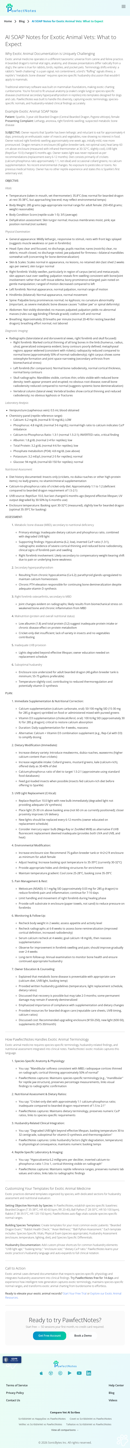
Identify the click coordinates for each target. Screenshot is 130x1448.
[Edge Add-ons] (60, 1373)
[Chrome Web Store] (50, 1373)
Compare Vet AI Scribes (65, 1412)
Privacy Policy (15, 1393)
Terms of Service (17, 1385)
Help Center (116, 1385)
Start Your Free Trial (74, 1293)
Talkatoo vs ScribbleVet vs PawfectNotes (88, 1424)
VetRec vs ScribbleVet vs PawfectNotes (40, 1424)
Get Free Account (49, 1335)
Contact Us (13, 1400)
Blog (22, 21)
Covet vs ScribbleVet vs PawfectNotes (91, 1418)
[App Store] (41, 1373)
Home (8, 21)
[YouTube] (79, 1373)
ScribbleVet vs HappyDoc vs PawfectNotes (42, 1418)
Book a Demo (83, 1335)
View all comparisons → (65, 1430)
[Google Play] (69, 1373)
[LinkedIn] (88, 1373)
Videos (113, 1400)
